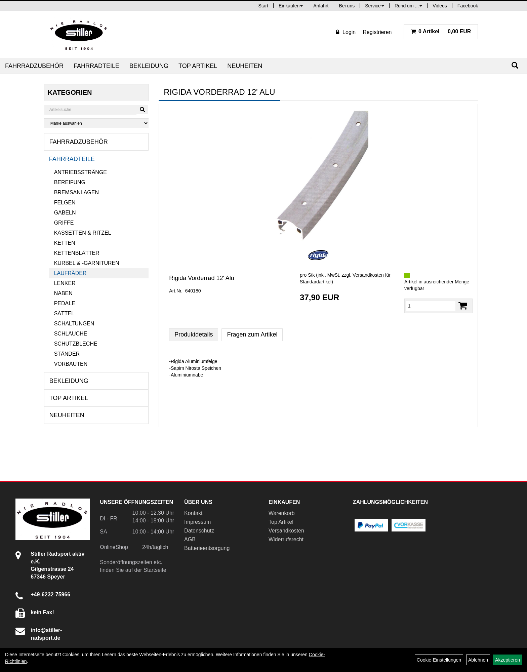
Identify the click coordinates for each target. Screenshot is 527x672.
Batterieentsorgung (207, 548)
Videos (440, 5)
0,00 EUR (441, 31)
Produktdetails (193, 334)
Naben (63, 293)
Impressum (197, 522)
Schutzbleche (75, 344)
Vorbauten (71, 364)
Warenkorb (282, 513)
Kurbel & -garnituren (86, 263)
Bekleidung (148, 66)
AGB (190, 539)
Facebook (467, 5)
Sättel (64, 313)
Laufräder (70, 273)
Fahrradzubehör (34, 66)
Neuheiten (244, 66)
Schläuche (70, 334)
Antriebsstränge (80, 172)
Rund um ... (408, 5)
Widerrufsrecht (286, 539)
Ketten (64, 243)
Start (263, 5)
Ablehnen (478, 660)
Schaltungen (74, 323)
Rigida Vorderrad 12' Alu (201, 278)
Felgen (65, 202)
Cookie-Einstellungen (439, 660)
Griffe (64, 223)
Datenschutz (199, 530)
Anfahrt (320, 5)
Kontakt (193, 513)
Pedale (64, 303)
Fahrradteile (96, 66)
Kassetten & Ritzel (82, 233)
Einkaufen (291, 5)
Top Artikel (197, 66)
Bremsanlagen (76, 192)
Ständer (67, 354)
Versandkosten (286, 530)
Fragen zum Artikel (252, 334)
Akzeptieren (507, 660)
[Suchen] (515, 65)
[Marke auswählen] (96, 123)
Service (374, 5)
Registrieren (377, 32)
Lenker (65, 283)
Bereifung (69, 182)
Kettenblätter (76, 253)
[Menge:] (430, 306)
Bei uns (347, 5)
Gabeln (65, 212)
